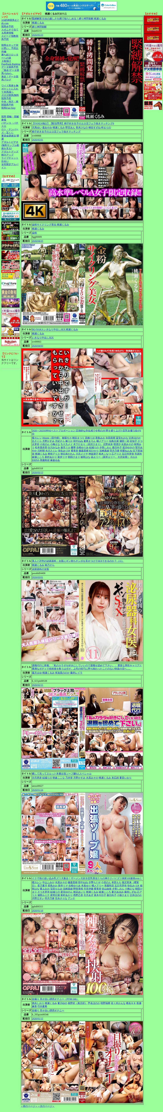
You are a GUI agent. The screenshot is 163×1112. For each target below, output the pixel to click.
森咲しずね (130, 892)
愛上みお (45, 888)
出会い (5, 161)
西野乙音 (78, 895)
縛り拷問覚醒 (39, 26)
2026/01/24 (37, 790)
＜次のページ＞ (46, 1106)
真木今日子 (100, 895)
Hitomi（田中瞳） (51, 438)
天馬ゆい (37, 127)
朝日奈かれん (68, 454)
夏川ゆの (62, 1003)
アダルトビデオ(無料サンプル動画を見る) (10, 145)
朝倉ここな (59, 777)
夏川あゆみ (118, 892)
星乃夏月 (42, 885)
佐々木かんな (118, 1003)
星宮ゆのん (67, 892)
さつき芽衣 (43, 892)
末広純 (115, 777)
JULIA (133, 457)
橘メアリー (102, 441)
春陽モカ (67, 438)
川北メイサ (82, 454)
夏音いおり (125, 777)
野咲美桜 (78, 888)
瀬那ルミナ (43, 895)
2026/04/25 (37, 241)
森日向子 (117, 447)
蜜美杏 (74, 450)
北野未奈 (108, 444)
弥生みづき (64, 450)
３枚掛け (6, 61)
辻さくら (37, 441)
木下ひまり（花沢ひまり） (87, 444)
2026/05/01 (37, 140)
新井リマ (62, 457)
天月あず (88, 895)
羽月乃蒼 (114, 450)
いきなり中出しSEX (43, 337)
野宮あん (70, 127)
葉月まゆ (37, 672)
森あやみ (47, 127)
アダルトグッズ (9, 151)
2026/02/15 (37, 685)
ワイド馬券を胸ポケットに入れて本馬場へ (9, 88)
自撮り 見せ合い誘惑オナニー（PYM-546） (55, 999)
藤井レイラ (76, 672)
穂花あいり (79, 892)
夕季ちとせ (94, 882)
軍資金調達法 (8, 135)
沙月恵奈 (37, 777)
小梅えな (55, 444)
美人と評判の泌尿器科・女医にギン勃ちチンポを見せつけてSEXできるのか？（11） (78, 561)
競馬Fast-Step (8, 108)
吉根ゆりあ (82, 447)
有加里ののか (62, 672)
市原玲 (138, 454)
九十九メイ (67, 444)
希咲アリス (54, 454)
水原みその (127, 444)
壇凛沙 (117, 444)
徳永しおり (38, 1003)
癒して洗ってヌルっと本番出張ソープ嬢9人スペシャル (62, 773)
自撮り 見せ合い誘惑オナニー (48, 1010)
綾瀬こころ (38, 457)
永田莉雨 (110, 438)
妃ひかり (94, 450)
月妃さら (60, 441)
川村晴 (41, 450)
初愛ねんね (126, 450)
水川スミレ (51, 450)
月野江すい (38, 898)
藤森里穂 (83, 450)
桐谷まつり (78, 438)
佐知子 (133, 441)
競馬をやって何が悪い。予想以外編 (9, 48)
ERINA (35, 460)
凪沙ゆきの (128, 447)
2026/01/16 (37, 910)
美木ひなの (82, 127)
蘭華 (73, 447)
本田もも (116, 882)
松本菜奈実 (41, 447)
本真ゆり (86, 885)
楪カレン (37, 438)
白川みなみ (54, 447)
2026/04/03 (37, 346)
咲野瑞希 (105, 1003)
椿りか (69, 441)
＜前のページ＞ (29, 1106)
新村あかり (51, 457)
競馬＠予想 (7, 26)
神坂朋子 (93, 454)
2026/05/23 (37, 35)
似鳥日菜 (114, 441)
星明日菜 (55, 895)
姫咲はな (85, 457)
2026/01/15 (37, 1018)
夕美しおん (105, 447)
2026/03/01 (37, 577)
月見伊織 (88, 888)
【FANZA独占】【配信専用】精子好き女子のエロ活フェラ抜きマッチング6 (73, 123)
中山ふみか (48, 882)
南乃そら (49, 565)
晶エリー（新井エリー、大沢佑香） (110, 457)
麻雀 (3, 119)
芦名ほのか (94, 1003)
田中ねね (78, 441)
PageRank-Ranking (10, 64)
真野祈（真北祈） (77, 1003)
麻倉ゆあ (55, 460)
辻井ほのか (135, 438)
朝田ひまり (74, 457)
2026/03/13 (37, 472)
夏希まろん (90, 441)
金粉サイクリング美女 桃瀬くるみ (50, 224)
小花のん (45, 444)
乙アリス (116, 454)
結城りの (94, 447)
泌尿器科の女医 (40, 569)
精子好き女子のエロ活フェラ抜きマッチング (56, 131)
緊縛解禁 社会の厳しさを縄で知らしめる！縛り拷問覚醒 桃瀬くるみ (69, 18)
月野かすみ (48, 441)
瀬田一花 (124, 441)
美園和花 (45, 460)
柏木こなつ (105, 454)
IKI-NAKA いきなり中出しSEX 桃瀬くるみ (55, 329)
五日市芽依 (128, 454)
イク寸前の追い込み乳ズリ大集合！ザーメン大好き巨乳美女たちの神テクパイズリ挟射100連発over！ (87, 878)
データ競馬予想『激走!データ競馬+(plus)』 (10, 70)
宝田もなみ (56, 888)
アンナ (71, 898)
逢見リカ (65, 447)
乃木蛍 (69, 777)
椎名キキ (131, 1003)
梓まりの (106, 127)
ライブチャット (9, 158)
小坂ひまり (123, 895)
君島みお (100, 438)
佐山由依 (107, 888)
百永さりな (61, 898)
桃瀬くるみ (38, 22)
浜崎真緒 (104, 450)
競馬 (3, 116)
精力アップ (7, 155)
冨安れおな (122, 438)
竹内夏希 (42, 1006)
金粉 (34, 233)
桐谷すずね (94, 127)
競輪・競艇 (13, 116)
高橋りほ (90, 438)
